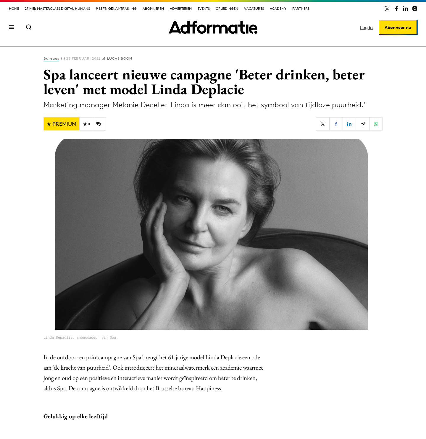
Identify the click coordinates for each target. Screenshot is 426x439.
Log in (366, 27)
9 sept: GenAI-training (116, 8)
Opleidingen (227, 8)
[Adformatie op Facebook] (396, 8)
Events (204, 8)
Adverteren (181, 8)
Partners (300, 8)
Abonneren (153, 8)
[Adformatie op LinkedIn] (405, 8)
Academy (278, 8)
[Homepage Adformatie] (213, 27)
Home (14, 8)
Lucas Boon (119, 58)
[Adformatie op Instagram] (414, 8)
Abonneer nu (398, 27)
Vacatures (254, 8)
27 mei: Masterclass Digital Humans (57, 8)
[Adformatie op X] (387, 8)
